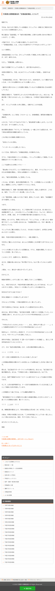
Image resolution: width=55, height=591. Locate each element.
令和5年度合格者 (9, 512)
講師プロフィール (9, 488)
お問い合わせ (6, 580)
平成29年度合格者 (9, 528)
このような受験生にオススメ (12, 461)
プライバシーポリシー (35, 580)
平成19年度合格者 (9, 562)
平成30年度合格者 (9, 525)
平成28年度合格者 (9, 532)
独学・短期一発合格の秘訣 (12, 482)
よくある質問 (8, 495)
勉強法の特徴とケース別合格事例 (13, 468)
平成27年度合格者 (9, 535)
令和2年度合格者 (9, 518)
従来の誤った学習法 (10, 475)
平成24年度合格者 (9, 545)
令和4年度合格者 (9, 515)
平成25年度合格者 (9, 542)
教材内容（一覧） (9, 465)
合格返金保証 (8, 492)
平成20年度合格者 (9, 559)
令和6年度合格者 (9, 508)
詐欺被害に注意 (9, 485)
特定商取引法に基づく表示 (19, 580)
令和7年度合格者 (9, 505)
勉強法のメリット (9, 472)
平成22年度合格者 (9, 552)
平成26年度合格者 (9, 539)
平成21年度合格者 (9, 555)
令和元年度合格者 (9, 522)
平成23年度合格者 (9, 549)
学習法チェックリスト (11, 478)
